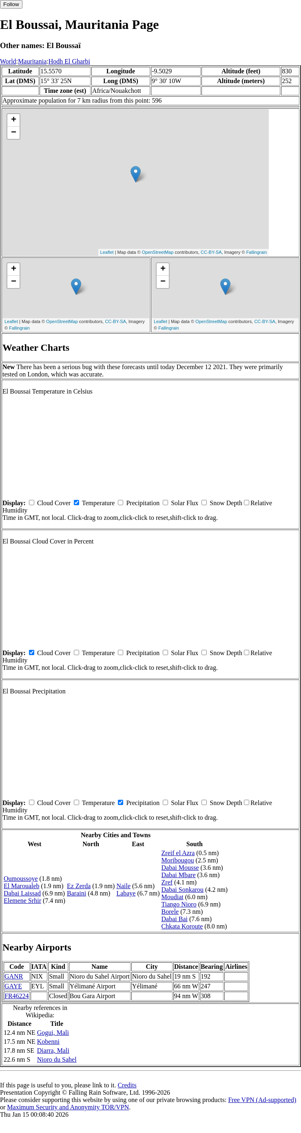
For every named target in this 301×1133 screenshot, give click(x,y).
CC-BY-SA (211, 252)
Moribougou (178, 860)
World (8, 61)
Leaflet (107, 252)
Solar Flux (184, 502)
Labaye (125, 893)
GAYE (13, 986)
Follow (11, 4)
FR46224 (16, 995)
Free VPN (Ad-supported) (262, 1099)
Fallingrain (256, 252)
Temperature (98, 502)
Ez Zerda (79, 885)
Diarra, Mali (53, 1050)
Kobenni (48, 1041)
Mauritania (32, 61)
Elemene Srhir (22, 900)
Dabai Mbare (179, 874)
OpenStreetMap (158, 252)
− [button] (13, 133)
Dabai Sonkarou (183, 889)
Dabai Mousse (180, 867)
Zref (167, 882)
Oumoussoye (21, 878)
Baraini (76, 893)
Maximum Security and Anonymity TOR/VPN (68, 1107)
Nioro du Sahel (57, 1059)
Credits (126, 1085)
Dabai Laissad (22, 893)
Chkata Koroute (182, 926)
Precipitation (142, 502)
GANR (13, 976)
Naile (123, 885)
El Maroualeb (22, 885)
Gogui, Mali (53, 1032)
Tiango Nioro (179, 904)
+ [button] (13, 120)
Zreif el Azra (178, 852)
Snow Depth (226, 502)
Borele (170, 911)
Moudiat (173, 896)
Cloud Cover (54, 502)
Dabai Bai (175, 918)
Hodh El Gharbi (69, 61)
